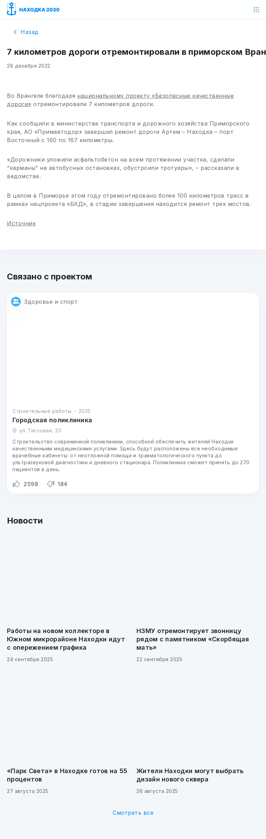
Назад (26, 32)
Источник (21, 223)
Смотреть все (133, 812)
